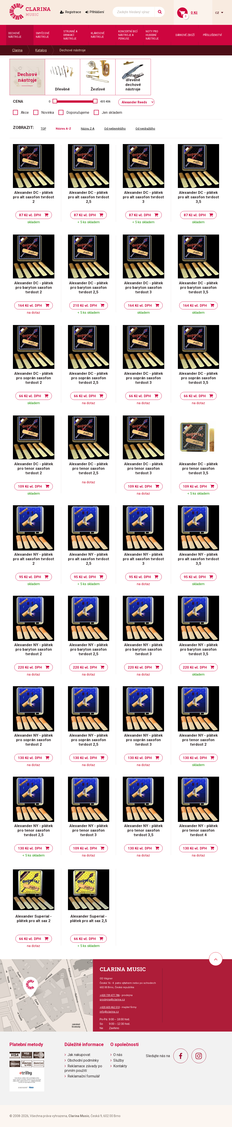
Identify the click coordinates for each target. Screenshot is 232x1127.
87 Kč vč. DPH (30, 215)
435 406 (105, 101)
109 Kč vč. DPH (30, 486)
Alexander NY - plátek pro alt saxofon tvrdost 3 (143, 559)
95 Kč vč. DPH (30, 577)
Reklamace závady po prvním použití (83, 1068)
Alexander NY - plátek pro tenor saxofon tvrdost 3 (88, 830)
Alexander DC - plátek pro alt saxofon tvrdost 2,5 (88, 197)
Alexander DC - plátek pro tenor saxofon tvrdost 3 (143, 468)
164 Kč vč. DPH (30, 306)
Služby (118, 1060)
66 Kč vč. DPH (30, 396)
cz (217, 12)
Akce (25, 112)
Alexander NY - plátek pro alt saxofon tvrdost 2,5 (88, 559)
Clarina (17, 50)
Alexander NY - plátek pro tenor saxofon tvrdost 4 (198, 830)
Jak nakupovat (79, 1055)
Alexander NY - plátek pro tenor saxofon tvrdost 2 (198, 740)
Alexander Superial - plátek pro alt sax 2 (33, 918)
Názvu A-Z (63, 128)
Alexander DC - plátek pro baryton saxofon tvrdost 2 (33, 287)
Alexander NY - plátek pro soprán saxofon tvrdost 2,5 (88, 740)
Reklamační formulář (84, 1076)
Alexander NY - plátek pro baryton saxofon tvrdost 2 (33, 649)
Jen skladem (112, 112)
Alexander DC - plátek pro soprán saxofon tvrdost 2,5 (88, 378)
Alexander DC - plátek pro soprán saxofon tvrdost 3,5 (198, 378)
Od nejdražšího (145, 128)
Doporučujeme (77, 112)
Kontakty (120, 1066)
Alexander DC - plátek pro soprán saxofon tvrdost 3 (143, 378)
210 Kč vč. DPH (85, 306)
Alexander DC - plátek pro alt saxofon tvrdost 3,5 (198, 197)
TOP (43, 128)
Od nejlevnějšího (115, 128)
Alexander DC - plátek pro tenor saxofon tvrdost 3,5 (198, 468)
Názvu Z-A (87, 128)
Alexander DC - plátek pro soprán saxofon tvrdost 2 (33, 378)
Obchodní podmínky (83, 1060)
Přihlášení (97, 12)
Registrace (73, 12)
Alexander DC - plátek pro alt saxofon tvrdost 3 (143, 197)
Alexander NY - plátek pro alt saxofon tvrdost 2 (33, 559)
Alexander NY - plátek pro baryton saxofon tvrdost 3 (143, 649)
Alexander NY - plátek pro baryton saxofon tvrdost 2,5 (88, 649)
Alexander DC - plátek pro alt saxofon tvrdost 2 (33, 197)
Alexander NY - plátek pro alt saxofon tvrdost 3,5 (198, 559)
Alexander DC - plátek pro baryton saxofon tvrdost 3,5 (198, 287)
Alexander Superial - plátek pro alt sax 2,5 (88, 918)
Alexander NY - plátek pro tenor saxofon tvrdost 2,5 (33, 830)
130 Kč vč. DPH (30, 758)
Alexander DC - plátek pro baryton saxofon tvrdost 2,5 (88, 287)
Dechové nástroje (73, 50)
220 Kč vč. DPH (30, 667)
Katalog (41, 50)
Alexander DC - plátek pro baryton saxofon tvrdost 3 (143, 287)
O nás (117, 1055)
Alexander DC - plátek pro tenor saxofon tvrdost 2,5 (88, 468)
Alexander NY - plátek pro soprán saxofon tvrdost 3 (143, 740)
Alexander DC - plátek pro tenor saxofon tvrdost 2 (33, 468)
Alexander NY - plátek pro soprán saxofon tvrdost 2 (33, 740)
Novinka (47, 112)
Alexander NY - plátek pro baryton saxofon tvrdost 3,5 (198, 649)
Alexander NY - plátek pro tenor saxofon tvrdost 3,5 (143, 830)
